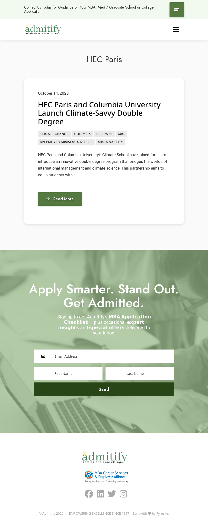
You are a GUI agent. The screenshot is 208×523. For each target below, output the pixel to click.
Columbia (82, 134)
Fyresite (162, 513)
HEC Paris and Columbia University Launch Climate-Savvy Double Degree (99, 113)
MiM (121, 134)
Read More (60, 199)
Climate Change (54, 134)
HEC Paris (104, 134)
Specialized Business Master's (66, 142)
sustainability (110, 142)
